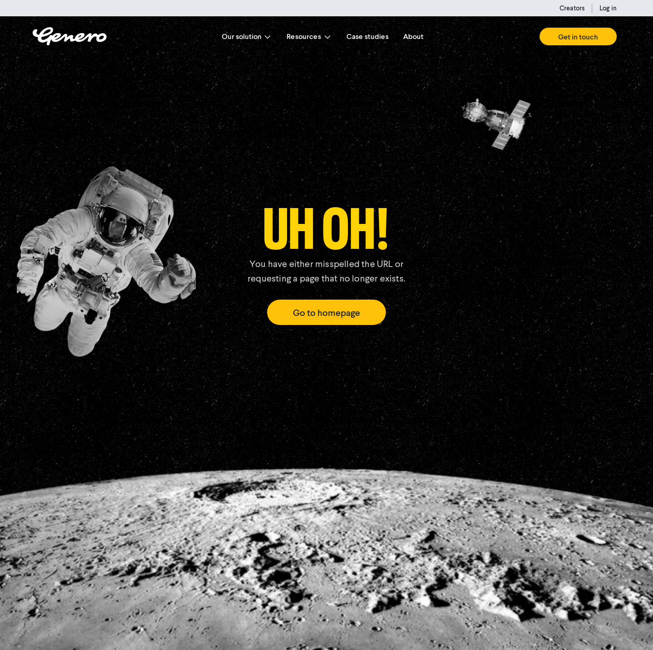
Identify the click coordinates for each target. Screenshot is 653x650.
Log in (608, 8)
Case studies (367, 36)
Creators (572, 8)
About (413, 36)
